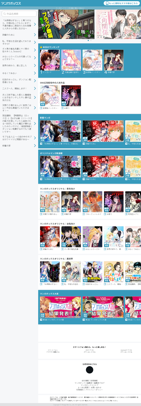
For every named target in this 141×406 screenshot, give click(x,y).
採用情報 (94, 380)
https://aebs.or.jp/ (99, 401)
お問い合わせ (96, 387)
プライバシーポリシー (94, 389)
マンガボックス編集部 (83, 383)
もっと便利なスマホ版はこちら (121, 3)
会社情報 (85, 380)
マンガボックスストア (89, 385)
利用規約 (79, 389)
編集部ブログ (99, 383)
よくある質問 (83, 387)
